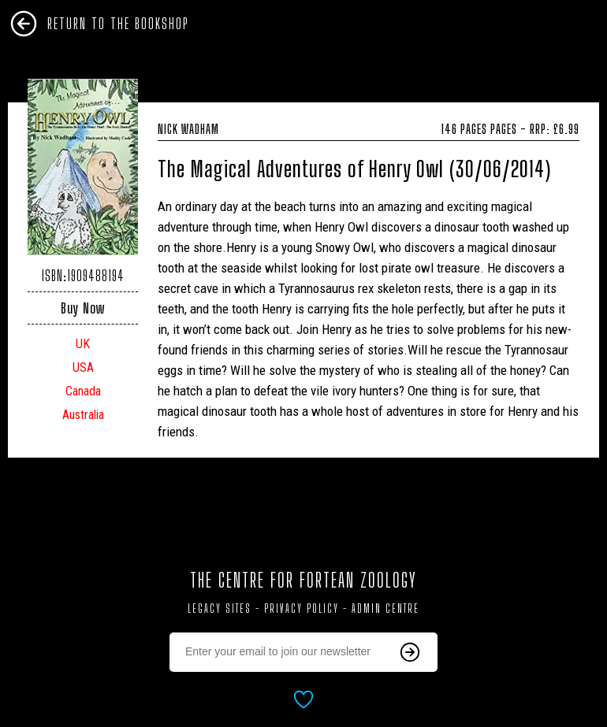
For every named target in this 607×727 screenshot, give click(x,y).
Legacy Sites (219, 608)
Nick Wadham (368, 129)
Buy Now (83, 308)
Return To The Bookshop (118, 23)
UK (83, 343)
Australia (83, 414)
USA (83, 367)
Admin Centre (385, 608)
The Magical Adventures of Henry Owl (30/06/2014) (354, 168)
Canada (83, 391)
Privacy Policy (301, 608)
